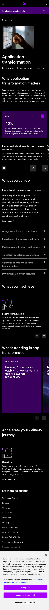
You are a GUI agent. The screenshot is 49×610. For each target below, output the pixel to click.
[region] (24, 580)
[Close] (46, 555)
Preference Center (10, 498)
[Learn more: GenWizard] (9, 479)
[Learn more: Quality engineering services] (9, 221)
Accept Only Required (25, 595)
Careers (5, 502)
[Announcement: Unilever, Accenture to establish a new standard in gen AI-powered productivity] (21, 385)
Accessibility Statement (12, 541)
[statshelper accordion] (42, 116)
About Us (6, 507)
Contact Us (7, 512)
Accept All (25, 587)
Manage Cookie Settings (25, 602)
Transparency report (11, 546)
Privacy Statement (10, 527)
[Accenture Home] (24, 4)
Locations (6, 517)
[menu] (3, 4)
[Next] (44, 336)
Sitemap (5, 522)
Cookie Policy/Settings (12, 537)
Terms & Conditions (10, 532)
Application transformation (14, 11)
